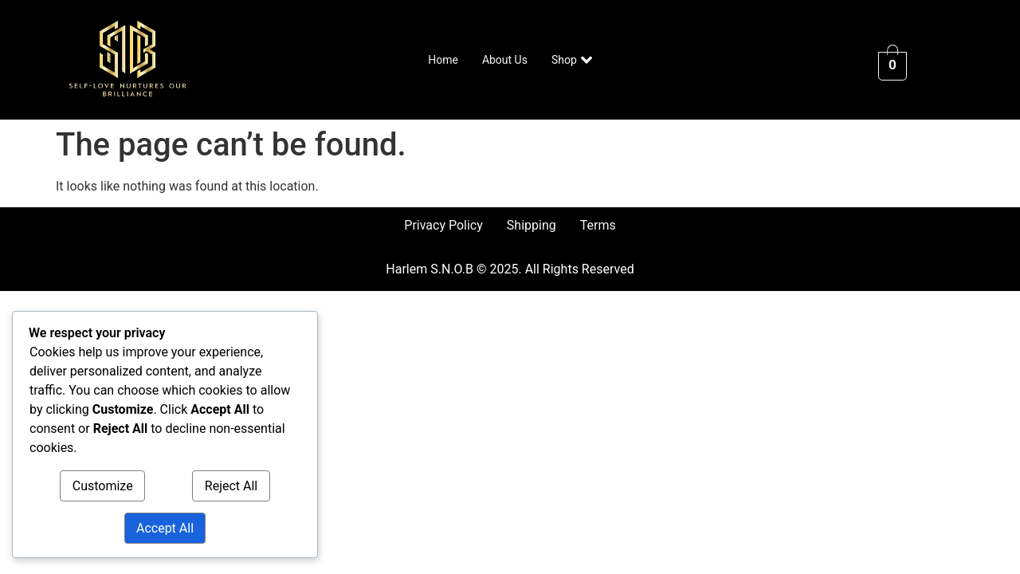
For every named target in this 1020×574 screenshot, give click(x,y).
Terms (598, 225)
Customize (103, 485)
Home (443, 59)
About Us (505, 59)
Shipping (531, 225)
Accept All (165, 528)
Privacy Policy (443, 225)
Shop (571, 60)
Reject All (231, 485)
